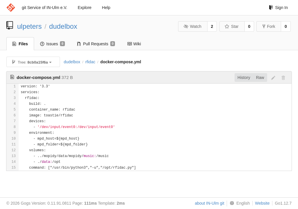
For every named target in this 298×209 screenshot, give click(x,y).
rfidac (90, 62)
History (243, 77)
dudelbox (63, 26)
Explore (84, 7)
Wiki (134, 44)
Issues (52, 43)
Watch (192, 26)
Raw (260, 77)
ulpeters (29, 26)
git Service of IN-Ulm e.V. (44, 7)
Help (106, 7)
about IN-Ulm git (209, 203)
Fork (268, 26)
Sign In (278, 7)
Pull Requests (96, 43)
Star (232, 26)
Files (20, 44)
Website (262, 203)
